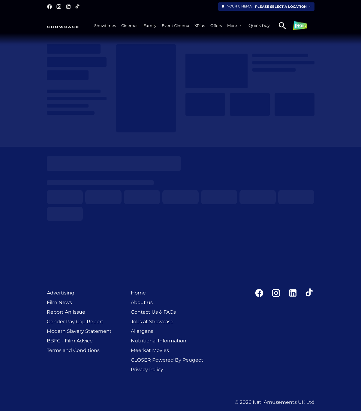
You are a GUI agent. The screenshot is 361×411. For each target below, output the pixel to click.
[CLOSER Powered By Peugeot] (167, 360)
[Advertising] (60, 293)
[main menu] (168, 25)
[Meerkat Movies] (150, 350)
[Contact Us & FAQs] (153, 312)
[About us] (142, 302)
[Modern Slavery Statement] (79, 331)
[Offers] (216, 25)
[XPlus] (199, 25)
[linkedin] (68, 6)
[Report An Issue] (66, 312)
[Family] (150, 25)
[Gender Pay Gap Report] (75, 322)
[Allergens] (142, 331)
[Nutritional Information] (158, 341)
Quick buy (259, 25)
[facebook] (49, 6)
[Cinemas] (130, 25)
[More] (235, 25)
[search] (282, 26)
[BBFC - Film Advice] (70, 341)
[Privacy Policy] (147, 369)
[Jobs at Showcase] (152, 322)
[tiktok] (77, 6)
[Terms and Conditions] (73, 350)
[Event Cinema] (176, 25)
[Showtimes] (105, 25)
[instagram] (59, 6)
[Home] (138, 293)
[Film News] (59, 302)
